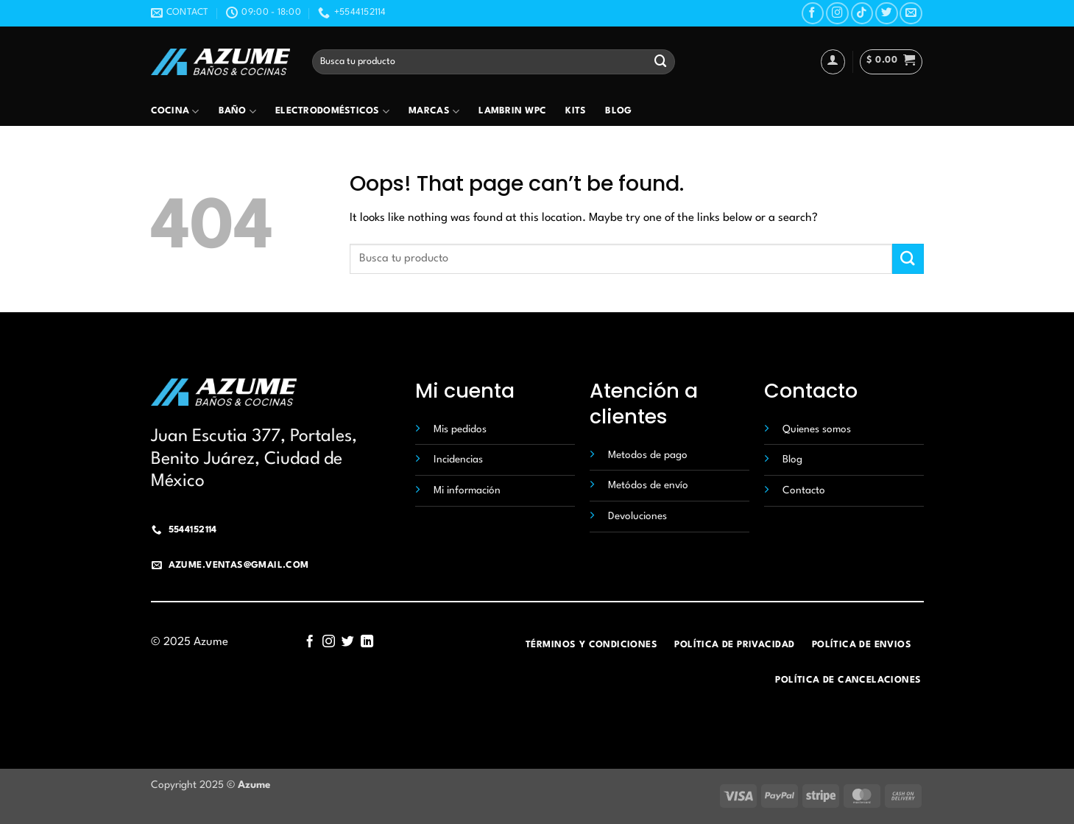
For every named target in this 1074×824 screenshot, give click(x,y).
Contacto (803, 490)
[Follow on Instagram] (837, 13)
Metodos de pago (648, 455)
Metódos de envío (648, 485)
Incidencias (458, 459)
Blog (618, 111)
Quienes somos (816, 429)
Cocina (175, 112)
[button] (891, 61)
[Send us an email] (911, 13)
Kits (575, 111)
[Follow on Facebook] (813, 13)
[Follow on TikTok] (862, 13)
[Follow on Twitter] (886, 13)
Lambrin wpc (512, 111)
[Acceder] (833, 61)
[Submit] (661, 61)
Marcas (434, 112)
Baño (238, 112)
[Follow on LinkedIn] (366, 642)
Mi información (467, 490)
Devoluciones (637, 516)
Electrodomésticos (332, 112)
